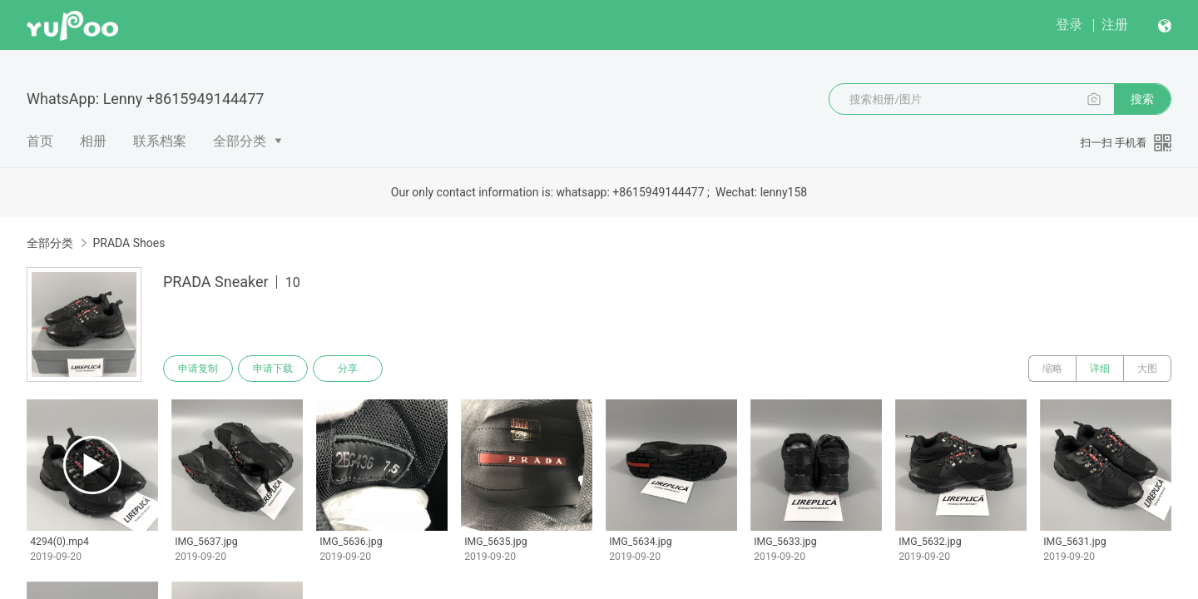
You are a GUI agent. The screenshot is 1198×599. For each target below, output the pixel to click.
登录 (1069, 24)
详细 (1100, 368)
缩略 (1052, 368)
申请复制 (198, 368)
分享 (348, 368)
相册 (93, 141)
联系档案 (159, 141)
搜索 (1142, 99)
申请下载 (273, 368)
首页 (40, 141)
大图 (1147, 368)
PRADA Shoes (128, 243)
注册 (1114, 24)
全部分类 (239, 141)
